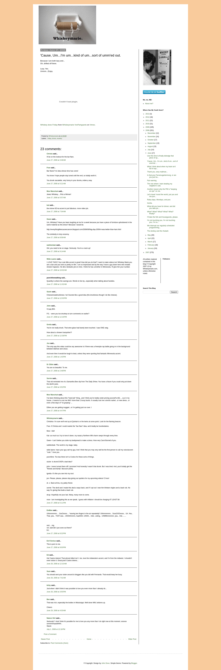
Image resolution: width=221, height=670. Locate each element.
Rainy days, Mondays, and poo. (159, 200)
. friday (49, 138)
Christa (49, 154)
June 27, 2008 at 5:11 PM (56, 503)
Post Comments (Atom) (59, 643)
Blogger (134, 663)
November (152, 137)
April (149, 238)
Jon (48, 343)
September (152, 143)
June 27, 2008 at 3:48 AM (56, 160)
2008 (148, 130)
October (151, 140)
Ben (48, 599)
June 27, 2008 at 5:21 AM (56, 184)
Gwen (49, 219)
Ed (48, 555)
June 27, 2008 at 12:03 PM (57, 298)
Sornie (49, 378)
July (149, 150)
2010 (148, 124)
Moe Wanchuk (52, 191)
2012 (148, 117)
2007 (148, 252)
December (152, 133)
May (149, 235)
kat (48, 205)
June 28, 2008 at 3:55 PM (56, 592)
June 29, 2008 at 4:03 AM (56, 611)
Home (89, 639)
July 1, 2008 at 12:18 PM (56, 629)
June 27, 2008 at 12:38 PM (57, 336)
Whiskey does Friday (49, 125)
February (151, 245)
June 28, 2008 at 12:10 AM (57, 564)
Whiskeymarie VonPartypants (74, 125)
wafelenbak (51, 245)
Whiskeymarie (52, 418)
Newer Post (45, 639)
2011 (148, 120)
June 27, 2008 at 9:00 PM (56, 547)
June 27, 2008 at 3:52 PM (56, 387)
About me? (149, 104)
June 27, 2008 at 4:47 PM (56, 411)
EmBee (49, 510)
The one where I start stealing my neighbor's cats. (159, 185)
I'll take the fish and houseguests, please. (162, 217)
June (150, 153)
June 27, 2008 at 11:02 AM (57, 284)
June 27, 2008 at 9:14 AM (56, 251)
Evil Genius (51, 541)
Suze (49, 571)
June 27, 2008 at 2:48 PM (56, 371)
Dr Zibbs (50, 364)
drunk (54, 138)
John (49, 306)
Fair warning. (152, 181)
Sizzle (49, 292)
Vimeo (92, 125)
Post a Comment (50, 634)
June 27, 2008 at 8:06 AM (56, 237)
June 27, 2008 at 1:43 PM (56, 357)
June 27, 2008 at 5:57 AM (56, 198)
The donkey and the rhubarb (157, 231)
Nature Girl (51, 618)
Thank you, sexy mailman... (157, 172)
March (150, 242)
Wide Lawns (51, 259)
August (150, 146)
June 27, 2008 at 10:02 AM (57, 270)
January (151, 248)
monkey (59, 138)
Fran (48, 168)
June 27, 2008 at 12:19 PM (57, 317)
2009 (148, 127)
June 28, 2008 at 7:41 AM (56, 578)
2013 (148, 114)
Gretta (49, 325)
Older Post (132, 639)
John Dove (105, 663)
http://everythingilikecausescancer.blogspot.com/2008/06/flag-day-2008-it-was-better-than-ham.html (84, 229)
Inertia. (149, 203)
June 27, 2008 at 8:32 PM (56, 533)
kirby (49, 585)
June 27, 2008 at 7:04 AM (56, 212)
